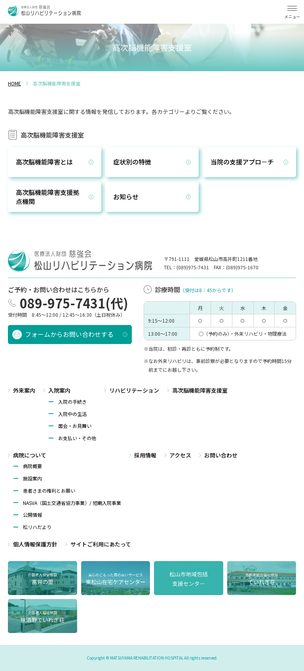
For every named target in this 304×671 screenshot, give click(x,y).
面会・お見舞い (74, 425)
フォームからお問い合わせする (69, 334)
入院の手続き (72, 401)
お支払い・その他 (77, 438)
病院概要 (32, 466)
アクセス (180, 455)
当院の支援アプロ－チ (242, 161)
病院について (29, 455)
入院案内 (59, 390)
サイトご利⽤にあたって (100, 544)
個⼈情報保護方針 (35, 544)
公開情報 (32, 514)
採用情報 (145, 455)
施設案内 (32, 478)
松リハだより (37, 527)
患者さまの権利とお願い (49, 490)
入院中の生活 (72, 413)
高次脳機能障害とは (44, 161)
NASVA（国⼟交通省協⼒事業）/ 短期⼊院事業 (72, 502)
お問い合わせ (221, 455)
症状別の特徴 (132, 161)
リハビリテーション (134, 390)
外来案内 (24, 390)
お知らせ (126, 196)
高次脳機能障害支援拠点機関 (47, 196)
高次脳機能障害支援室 (200, 390)
